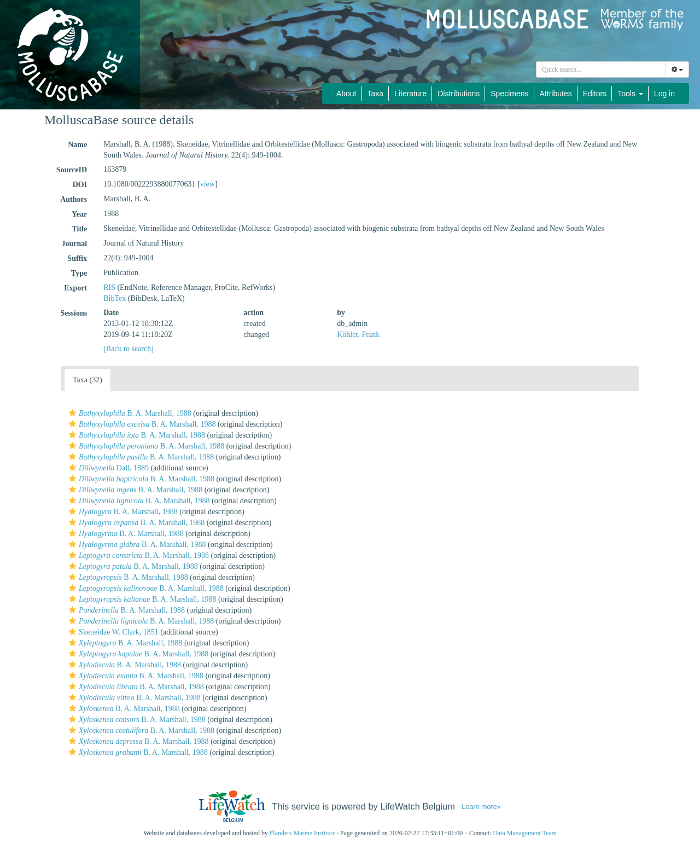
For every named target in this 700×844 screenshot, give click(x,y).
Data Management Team (525, 833)
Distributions (459, 93)
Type (79, 273)
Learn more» (481, 807)
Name (77, 145)
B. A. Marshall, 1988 (128, 413)
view (207, 184)
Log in (664, 93)
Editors (595, 93)
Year (79, 214)
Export (75, 288)
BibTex (114, 298)
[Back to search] (128, 349)
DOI (80, 185)
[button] (72, 413)
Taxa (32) (87, 380)
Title (79, 229)
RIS (109, 287)
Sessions (73, 313)
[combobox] (601, 69)
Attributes (556, 93)
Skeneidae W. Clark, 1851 (112, 632)
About (346, 93)
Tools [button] (630, 93)
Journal (74, 244)
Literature (410, 93)
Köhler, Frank (358, 334)
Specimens (509, 93)
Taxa (376, 93)
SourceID (72, 170)
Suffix (77, 258)
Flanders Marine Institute (302, 833)
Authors (73, 199)
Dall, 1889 (107, 468)
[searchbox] (601, 69)
